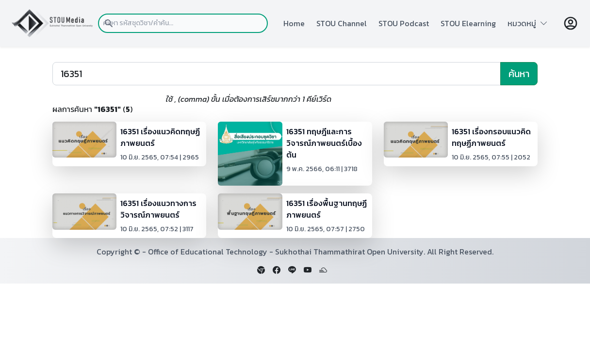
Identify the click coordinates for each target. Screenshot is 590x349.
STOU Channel (341, 23)
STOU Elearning (468, 23)
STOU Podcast (403, 23)
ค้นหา (518, 73)
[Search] (276, 73)
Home (294, 23)
